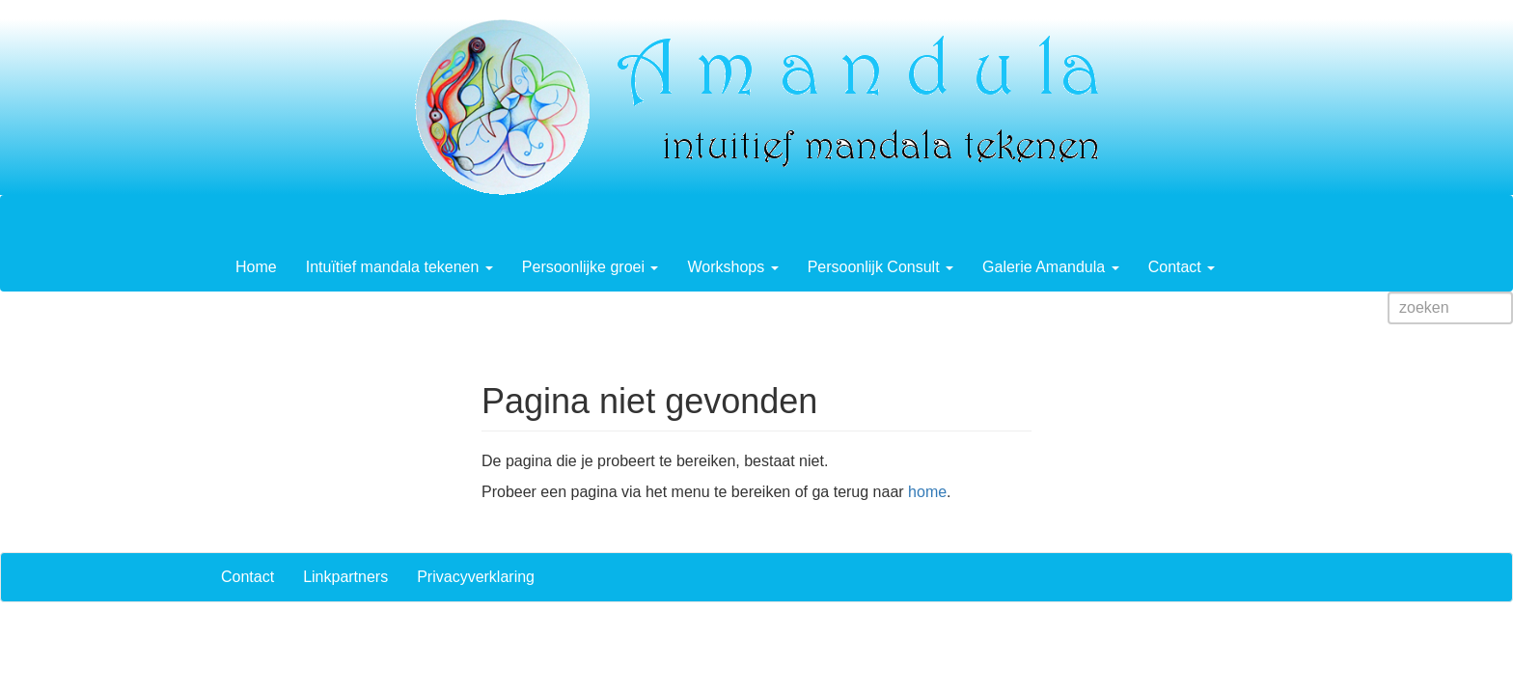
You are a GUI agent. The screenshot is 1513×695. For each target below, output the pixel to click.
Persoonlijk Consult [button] (880, 267)
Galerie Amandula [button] (1050, 267)
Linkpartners (345, 577)
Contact (247, 577)
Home (256, 267)
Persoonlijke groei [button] (590, 267)
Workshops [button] (732, 267)
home (927, 492)
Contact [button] (1182, 267)
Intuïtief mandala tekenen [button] (399, 267)
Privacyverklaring (476, 577)
